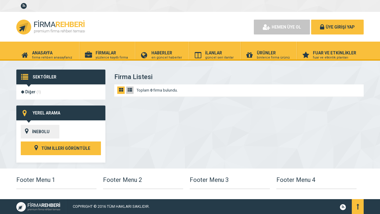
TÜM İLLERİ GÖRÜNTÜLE (60, 148)
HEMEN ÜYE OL (282, 27)
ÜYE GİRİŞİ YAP (337, 27)
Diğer (31, 91)
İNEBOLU (35, 132)
